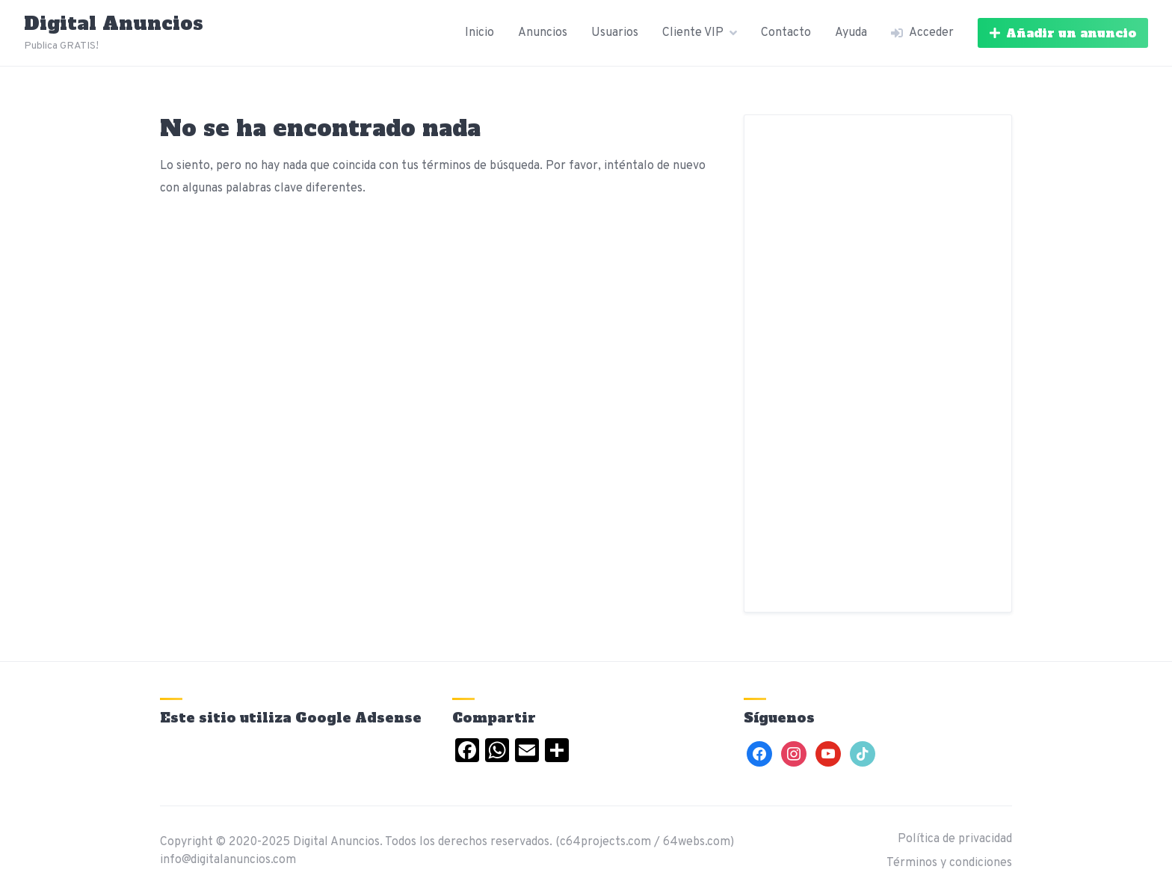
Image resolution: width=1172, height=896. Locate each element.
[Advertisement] (877, 363)
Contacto (786, 32)
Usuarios (614, 32)
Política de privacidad (955, 839)
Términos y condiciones (949, 863)
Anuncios (542, 32)
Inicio (479, 32)
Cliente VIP (693, 32)
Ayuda (851, 32)
